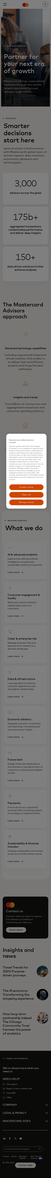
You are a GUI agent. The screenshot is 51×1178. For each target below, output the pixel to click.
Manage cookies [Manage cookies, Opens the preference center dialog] (26, 502)
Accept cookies (26, 487)
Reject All (26, 495)
